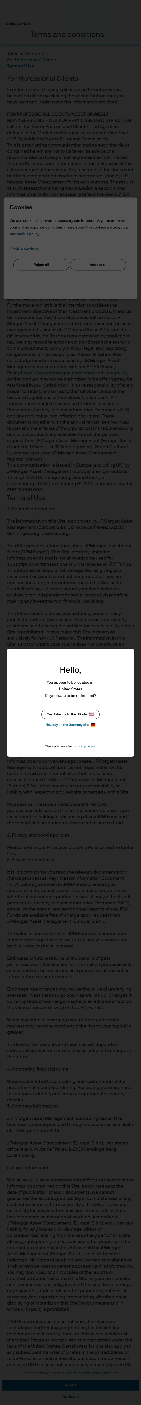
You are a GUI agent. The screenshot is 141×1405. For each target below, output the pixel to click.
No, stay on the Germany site (70, 725)
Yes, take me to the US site (70, 714)
